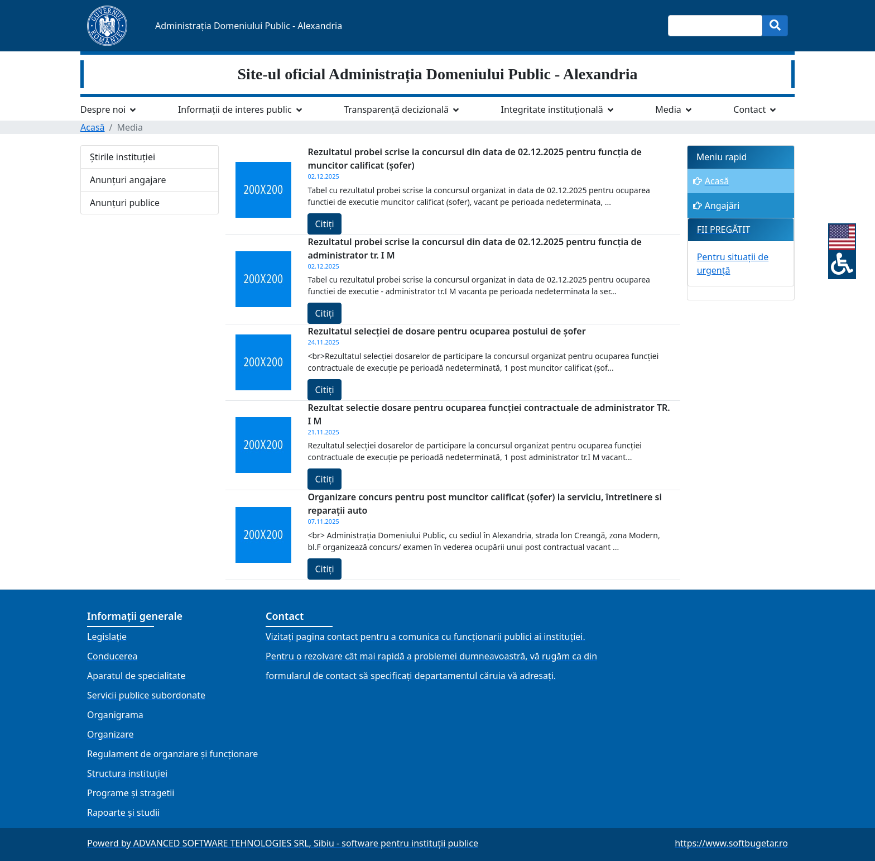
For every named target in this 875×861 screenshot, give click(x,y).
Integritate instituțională (552, 109)
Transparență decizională (396, 109)
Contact (749, 109)
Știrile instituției (122, 157)
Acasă (92, 127)
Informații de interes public (235, 109)
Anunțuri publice (125, 203)
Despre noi (103, 109)
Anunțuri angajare (128, 180)
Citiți (324, 224)
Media (668, 109)
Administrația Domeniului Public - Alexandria (248, 26)
